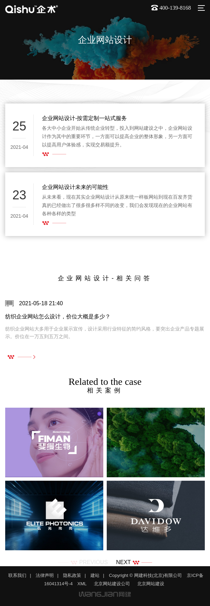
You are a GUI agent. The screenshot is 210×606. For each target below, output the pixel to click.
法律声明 (45, 575)
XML (82, 583)
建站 (94, 575)
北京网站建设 (150, 583)
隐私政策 (72, 575)
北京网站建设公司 (112, 583)
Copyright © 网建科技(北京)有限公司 (145, 575)
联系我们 (17, 575)
